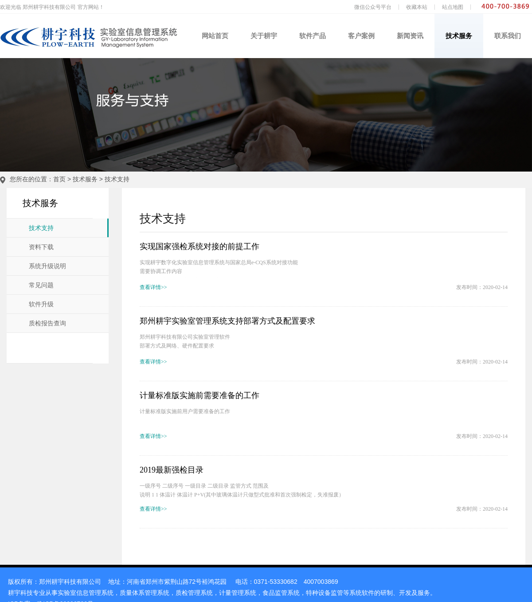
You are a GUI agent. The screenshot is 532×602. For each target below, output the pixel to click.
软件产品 (312, 35)
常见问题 (41, 285)
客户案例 (361, 35)
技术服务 (459, 35)
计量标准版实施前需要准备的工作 (199, 395)
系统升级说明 (47, 266)
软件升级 (41, 304)
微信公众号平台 (372, 7)
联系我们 (507, 35)
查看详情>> (153, 287)
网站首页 (215, 35)
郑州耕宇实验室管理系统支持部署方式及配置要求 (227, 321)
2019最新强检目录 (171, 469)
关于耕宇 (263, 35)
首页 (59, 179)
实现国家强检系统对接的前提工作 (199, 246)
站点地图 (452, 7)
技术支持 (117, 179)
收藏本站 (416, 7)
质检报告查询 (47, 323)
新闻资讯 (410, 35)
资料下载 (41, 247)
